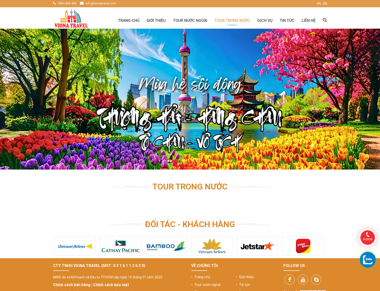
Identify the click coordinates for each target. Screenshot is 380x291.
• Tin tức (243, 284)
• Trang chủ (200, 277)
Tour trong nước (232, 20)
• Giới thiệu (245, 277)
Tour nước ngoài (190, 20)
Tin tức (287, 20)
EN (325, 4)
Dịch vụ (264, 20)
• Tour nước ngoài (206, 284)
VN (319, 4)
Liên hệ (309, 20)
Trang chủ (128, 20)
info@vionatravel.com (101, 3)
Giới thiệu (156, 20)
